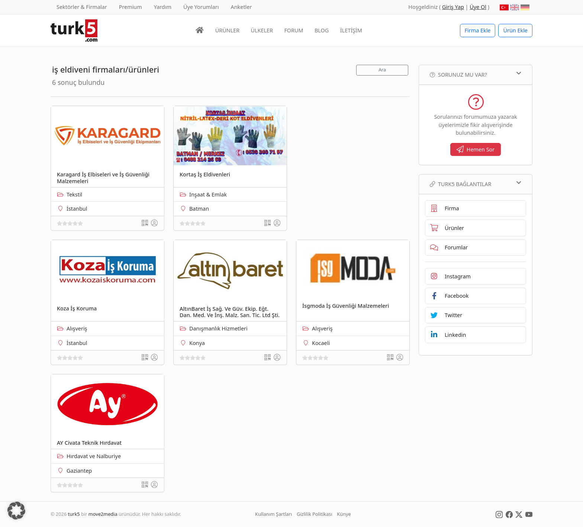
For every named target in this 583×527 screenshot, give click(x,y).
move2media (102, 514)
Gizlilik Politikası (314, 514)
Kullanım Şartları (273, 514)
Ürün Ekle (515, 30)
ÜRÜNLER (227, 30)
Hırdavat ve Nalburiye (94, 456)
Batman (199, 208)
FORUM (293, 30)
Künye (344, 514)
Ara (382, 70)
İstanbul (77, 208)
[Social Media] (499, 514)
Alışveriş (77, 328)
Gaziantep (79, 470)
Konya (197, 342)
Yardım (162, 6)
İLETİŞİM (351, 30)
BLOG (322, 30)
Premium (130, 6)
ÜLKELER (262, 30)
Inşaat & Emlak (208, 194)
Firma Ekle (478, 30)
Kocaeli (321, 342)
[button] (16, 510)
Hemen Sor (476, 149)
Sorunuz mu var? (475, 74)
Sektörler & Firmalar (82, 6)
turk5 (74, 514)
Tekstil (74, 194)
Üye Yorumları (201, 6)
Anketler (241, 6)
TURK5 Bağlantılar (475, 184)
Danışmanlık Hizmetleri (218, 328)
